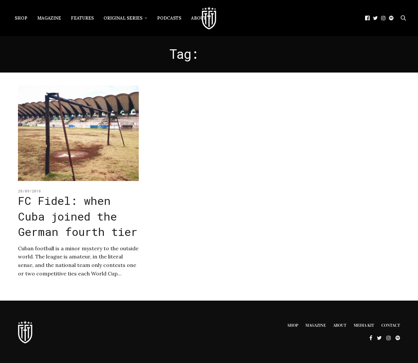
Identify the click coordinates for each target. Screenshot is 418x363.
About (198, 18)
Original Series (123, 18)
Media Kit (364, 325)
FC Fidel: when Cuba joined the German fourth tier (77, 216)
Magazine (49, 18)
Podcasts (169, 18)
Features (82, 18)
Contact (390, 325)
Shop (21, 18)
